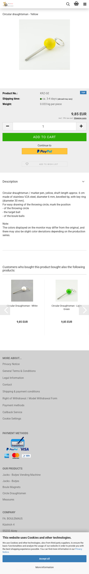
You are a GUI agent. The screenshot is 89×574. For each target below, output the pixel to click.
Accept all (44, 558)
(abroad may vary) (64, 99)
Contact (7, 384)
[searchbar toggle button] (68, 4)
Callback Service (12, 412)
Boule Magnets (11, 487)
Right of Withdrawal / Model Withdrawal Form (30, 398)
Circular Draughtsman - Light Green (67, 307)
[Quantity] (44, 126)
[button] (8, 126)
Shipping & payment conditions (21, 391)
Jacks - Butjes (11, 481)
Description (10, 181)
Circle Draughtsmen (14, 493)
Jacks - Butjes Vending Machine (22, 474)
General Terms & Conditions (19, 371)
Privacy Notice (11, 364)
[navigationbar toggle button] (85, 4)
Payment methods (13, 405)
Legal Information (13, 377)
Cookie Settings (12, 418)
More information (44, 567)
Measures (8, 499)
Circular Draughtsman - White (22, 305)
